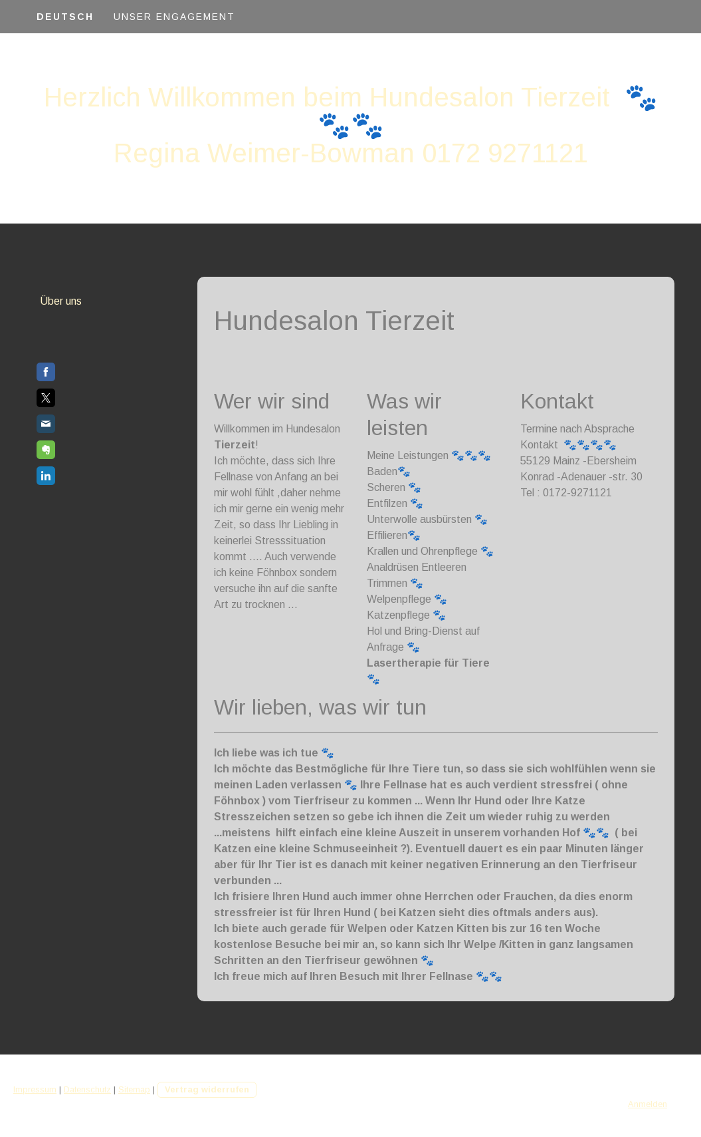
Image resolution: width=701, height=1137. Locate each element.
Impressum (34, 1089)
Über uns (61, 301)
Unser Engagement (174, 16)
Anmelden (647, 1104)
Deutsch (65, 16)
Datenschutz (87, 1089)
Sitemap (134, 1089)
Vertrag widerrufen (207, 1089)
